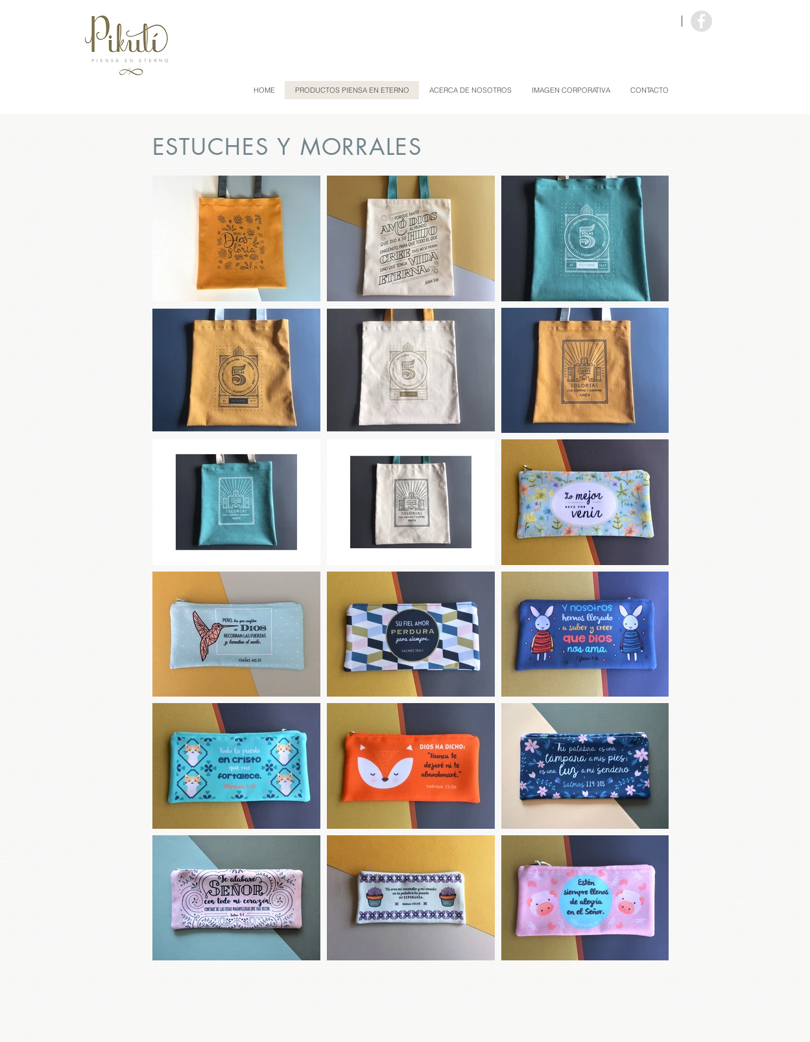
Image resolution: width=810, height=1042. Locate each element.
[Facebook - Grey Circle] (701, 21)
